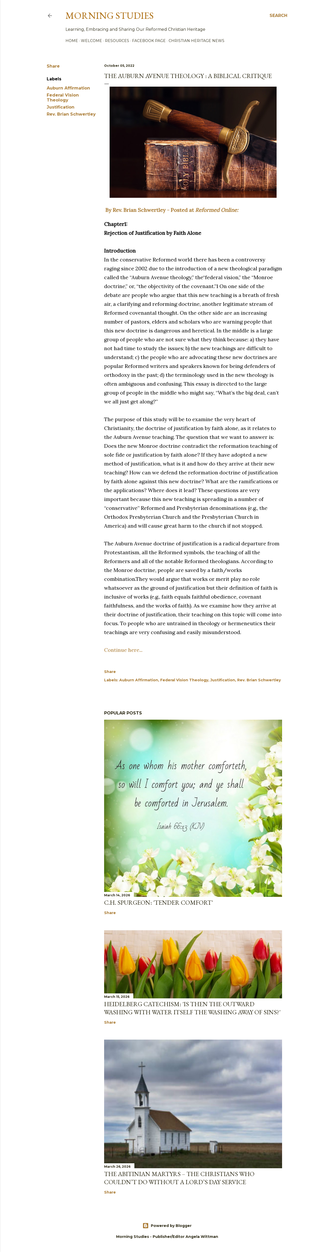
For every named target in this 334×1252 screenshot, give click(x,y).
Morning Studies (109, 15)
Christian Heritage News (196, 40)
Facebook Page (149, 40)
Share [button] (53, 66)
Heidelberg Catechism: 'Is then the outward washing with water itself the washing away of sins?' (192, 1008)
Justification (60, 107)
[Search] (278, 15)
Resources (117, 40)
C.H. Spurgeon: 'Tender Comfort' (158, 902)
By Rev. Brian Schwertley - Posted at (171, 210)
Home (71, 40)
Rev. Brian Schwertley (71, 114)
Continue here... (123, 650)
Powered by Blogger (167, 1226)
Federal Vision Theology (63, 98)
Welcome (91, 40)
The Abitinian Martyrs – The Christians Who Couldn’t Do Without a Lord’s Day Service (179, 1178)
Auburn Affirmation (68, 88)
